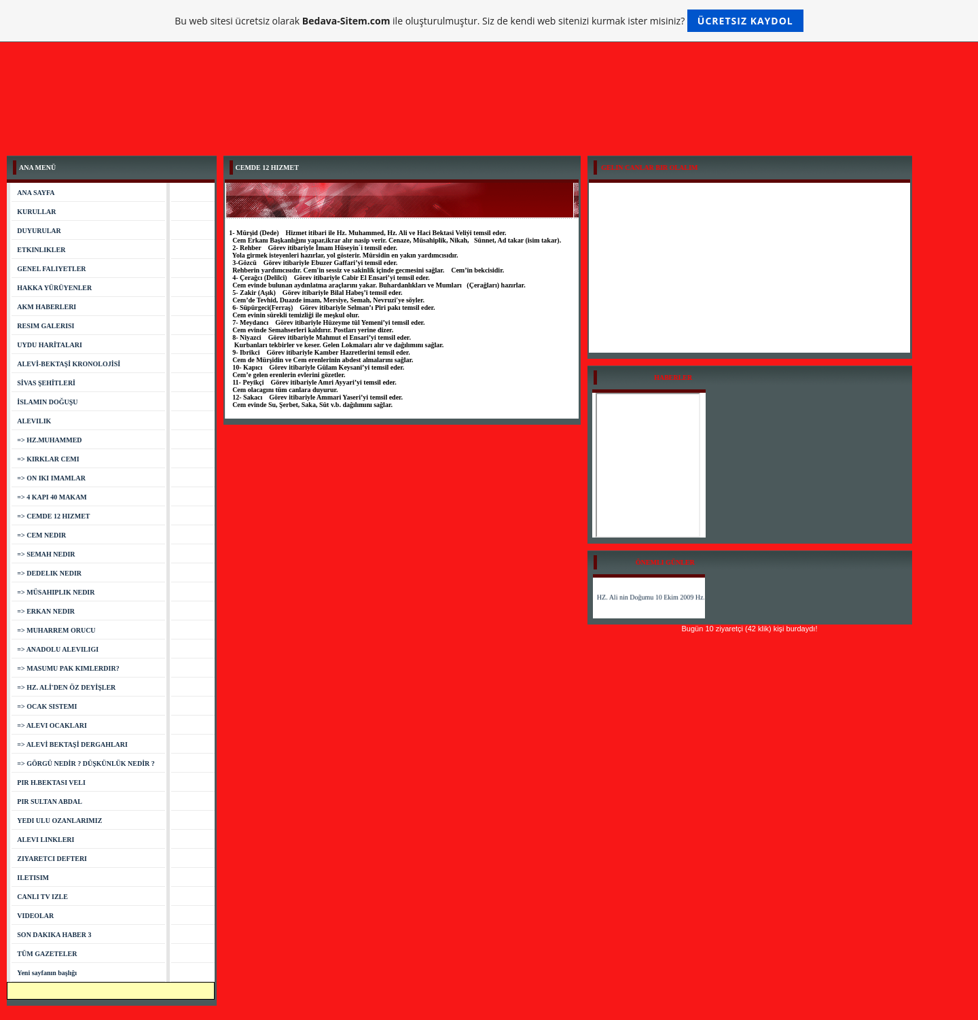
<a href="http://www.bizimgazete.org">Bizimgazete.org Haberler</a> (648, 465)
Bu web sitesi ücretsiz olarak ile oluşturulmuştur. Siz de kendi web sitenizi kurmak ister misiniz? (489, 21)
